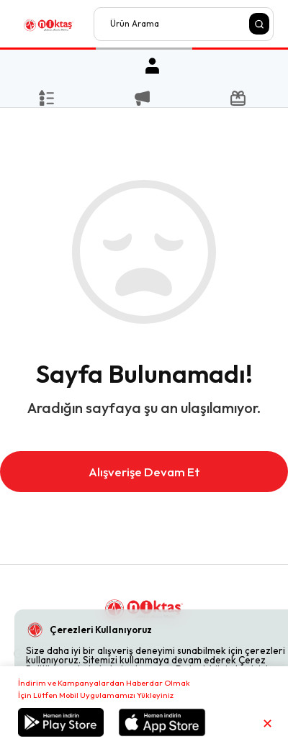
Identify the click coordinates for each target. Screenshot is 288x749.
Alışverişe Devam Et (144, 471)
